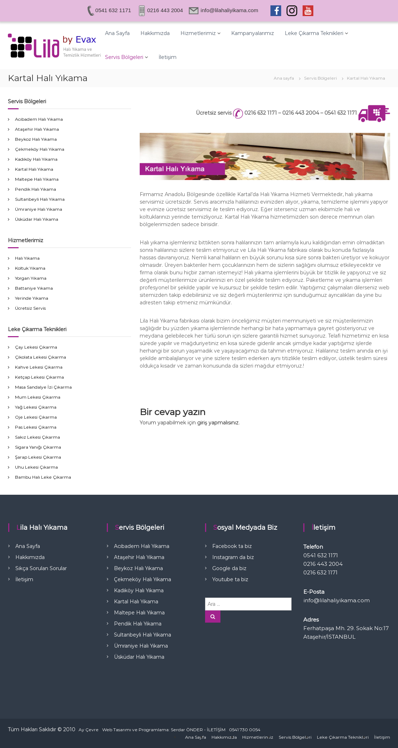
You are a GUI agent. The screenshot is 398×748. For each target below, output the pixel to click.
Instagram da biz (233, 557)
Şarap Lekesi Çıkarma (38, 457)
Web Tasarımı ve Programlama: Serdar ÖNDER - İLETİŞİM (163, 729)
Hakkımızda (155, 33)
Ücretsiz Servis (30, 308)
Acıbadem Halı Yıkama (39, 119)
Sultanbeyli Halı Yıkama (40, 199)
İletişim (167, 57)
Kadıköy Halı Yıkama (36, 159)
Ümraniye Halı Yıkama (38, 209)
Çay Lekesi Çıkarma (36, 347)
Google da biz (229, 568)
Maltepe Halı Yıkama (37, 179)
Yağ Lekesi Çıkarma (35, 407)
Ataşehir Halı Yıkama (37, 129)
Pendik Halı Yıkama (35, 189)
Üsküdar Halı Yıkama (36, 219)
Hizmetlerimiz (198, 33)
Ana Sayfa (117, 33)
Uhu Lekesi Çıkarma (36, 467)
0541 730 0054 (244, 729)
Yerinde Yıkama (31, 298)
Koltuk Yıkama (30, 268)
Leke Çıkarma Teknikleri (314, 33)
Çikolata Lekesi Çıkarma (40, 357)
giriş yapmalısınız (218, 422)
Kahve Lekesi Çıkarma (39, 367)
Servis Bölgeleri (124, 57)
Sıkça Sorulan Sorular (41, 568)
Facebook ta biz (232, 546)
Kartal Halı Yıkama (34, 169)
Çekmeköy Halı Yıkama (39, 149)
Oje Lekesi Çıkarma (36, 417)
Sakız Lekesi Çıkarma (37, 437)
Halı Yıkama (27, 258)
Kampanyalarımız (252, 33)
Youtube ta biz (230, 579)
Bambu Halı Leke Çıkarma (43, 477)
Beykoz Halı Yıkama (36, 139)
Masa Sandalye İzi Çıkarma (43, 387)
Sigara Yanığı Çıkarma (38, 447)
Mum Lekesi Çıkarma (37, 397)
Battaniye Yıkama (34, 288)
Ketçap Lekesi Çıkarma (39, 377)
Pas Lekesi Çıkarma (35, 427)
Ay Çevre (89, 729)
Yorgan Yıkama (30, 278)
